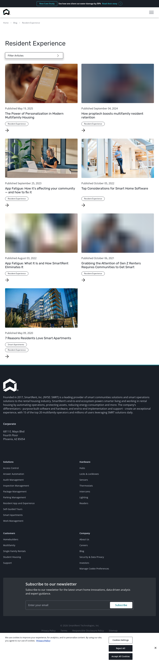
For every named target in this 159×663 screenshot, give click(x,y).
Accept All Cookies (121, 656)
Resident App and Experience (19, 503)
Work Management (13, 520)
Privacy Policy (48, 630)
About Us (84, 539)
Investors (84, 562)
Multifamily (9, 545)
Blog (15, 22)
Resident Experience (31, 22)
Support (7, 562)
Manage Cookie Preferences (94, 568)
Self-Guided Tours (12, 509)
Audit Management (13, 479)
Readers (84, 503)
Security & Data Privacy (92, 556)
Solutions (8, 461)
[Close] (155, 647)
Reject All (120, 648)
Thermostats (86, 485)
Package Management (14, 491)
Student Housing (12, 556)
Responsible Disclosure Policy (88, 630)
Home (6, 22)
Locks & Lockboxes (89, 473)
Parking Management (14, 497)
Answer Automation (13, 473)
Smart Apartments (13, 514)
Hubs (82, 468)
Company (85, 533)
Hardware (85, 461)
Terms (64, 630)
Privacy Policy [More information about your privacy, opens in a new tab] (43, 640)
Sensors (84, 479)
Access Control (11, 468)
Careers (84, 545)
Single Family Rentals (14, 551)
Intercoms (85, 491)
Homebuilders (10, 539)
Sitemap (113, 630)
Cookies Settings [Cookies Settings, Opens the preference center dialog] (121, 640)
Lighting (84, 497)
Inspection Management (16, 485)
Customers (9, 533)
